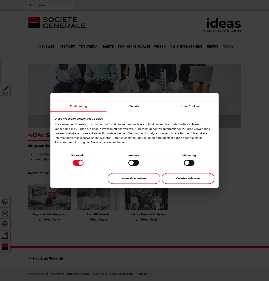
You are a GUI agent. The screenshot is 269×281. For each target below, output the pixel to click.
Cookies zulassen (188, 178)
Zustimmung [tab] (78, 106)
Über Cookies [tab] (190, 106)
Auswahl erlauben (134, 178)
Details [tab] (134, 106)
